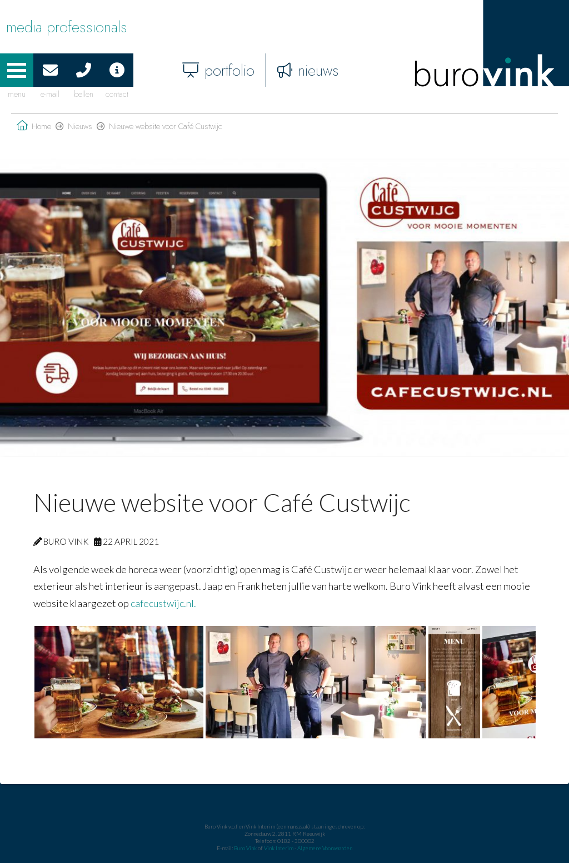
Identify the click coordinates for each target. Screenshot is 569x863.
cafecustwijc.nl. (163, 603)
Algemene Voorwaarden (324, 848)
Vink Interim (279, 848)
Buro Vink (245, 848)
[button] (16, 70)
